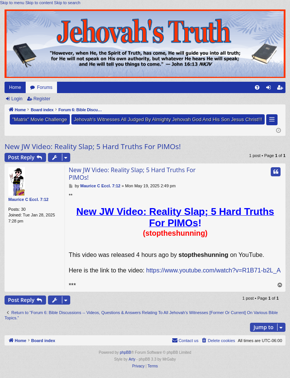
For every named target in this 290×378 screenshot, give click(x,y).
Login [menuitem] (270, 89)
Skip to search (67, 2)
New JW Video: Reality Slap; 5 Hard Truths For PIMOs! (93, 146)
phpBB (125, 352)
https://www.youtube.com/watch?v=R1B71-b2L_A (213, 270)
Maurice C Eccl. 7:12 (28, 199)
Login (16, 98)
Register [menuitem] (281, 89)
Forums (44, 87)
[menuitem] (257, 87)
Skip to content (39, 2)
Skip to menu (12, 2)
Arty (132, 359)
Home (15, 87)
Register (41, 98)
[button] (272, 119)
